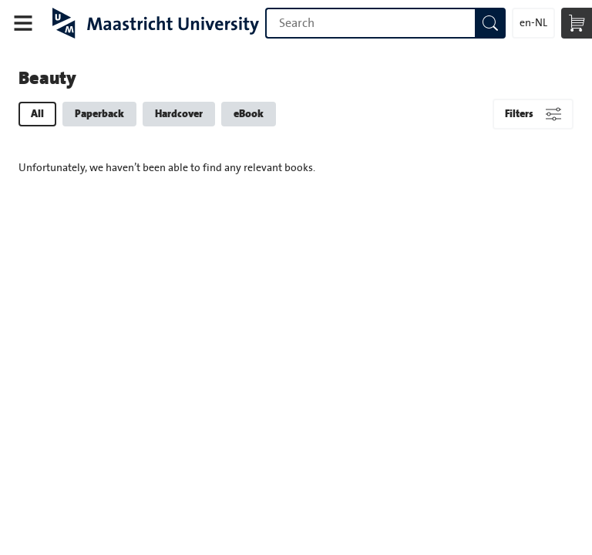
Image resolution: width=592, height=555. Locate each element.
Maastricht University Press (155, 23)
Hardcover (179, 113)
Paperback (99, 113)
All (37, 113)
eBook (249, 113)
